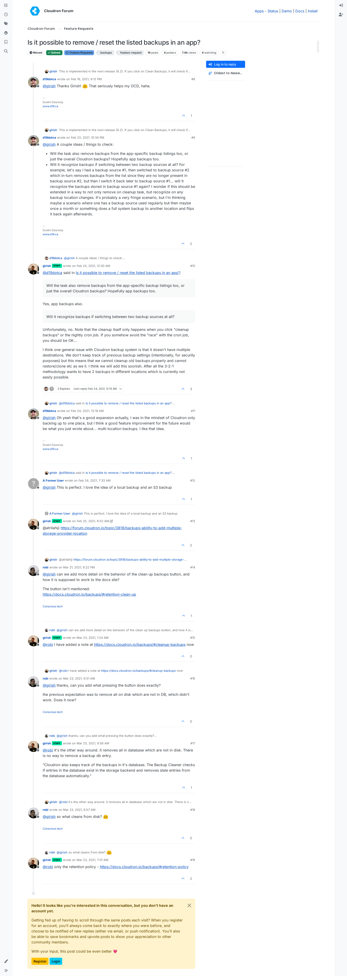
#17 (192, 743)
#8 (193, 79)
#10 (192, 266)
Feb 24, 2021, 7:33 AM (94, 480)
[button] (6, 961)
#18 (192, 810)
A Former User (53, 480)
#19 (192, 860)
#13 (192, 521)
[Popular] (6, 33)
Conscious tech (53, 606)
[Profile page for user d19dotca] (33, 82)
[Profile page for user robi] (33, 570)
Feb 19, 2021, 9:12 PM (86, 79)
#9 (193, 137)
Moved (36, 52)
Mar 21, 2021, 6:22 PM (79, 567)
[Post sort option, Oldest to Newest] (225, 73)
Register (40, 961)
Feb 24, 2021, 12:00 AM (93, 266)
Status (273, 11)
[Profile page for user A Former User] (33, 483)
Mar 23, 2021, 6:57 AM (79, 810)
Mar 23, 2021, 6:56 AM (93, 743)
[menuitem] (341, 5)
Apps (259, 11)
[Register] (341, 14)
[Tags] (6, 23)
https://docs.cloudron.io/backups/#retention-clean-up (89, 594)
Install (313, 11)
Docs (299, 11)
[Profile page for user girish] (33, 268)
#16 (192, 678)
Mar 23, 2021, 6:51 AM (79, 678)
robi (45, 567)
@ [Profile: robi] (48, 644)
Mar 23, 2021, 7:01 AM (92, 860)
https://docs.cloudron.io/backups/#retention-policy (144, 866)
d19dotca (49, 79)
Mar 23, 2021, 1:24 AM (93, 637)
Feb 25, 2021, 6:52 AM (93, 521)
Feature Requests (79, 52)
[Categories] (6, 5)
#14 (192, 567)
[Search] (6, 51)
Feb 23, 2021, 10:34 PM (87, 137)
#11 (193, 411)
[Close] (189, 905)
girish (53, 71)
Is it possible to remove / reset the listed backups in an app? (128, 272)
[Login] (341, 5)
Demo (287, 11)
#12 (192, 480)
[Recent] (6, 14)
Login (56, 961)
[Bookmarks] (6, 42)
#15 (192, 637)
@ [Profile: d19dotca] (52, 272)
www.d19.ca (50, 106)
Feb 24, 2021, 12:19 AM (87, 411)
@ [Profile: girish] (49, 86)
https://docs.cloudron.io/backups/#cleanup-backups (139, 644)
